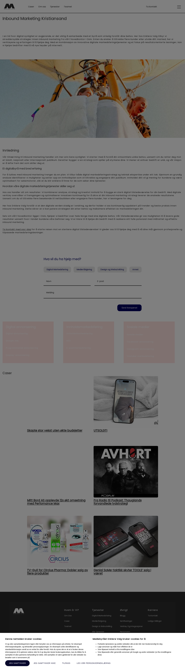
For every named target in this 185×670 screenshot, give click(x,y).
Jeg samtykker (17, 663)
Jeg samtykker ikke (45, 663)
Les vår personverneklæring (94, 663)
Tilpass (66, 663)
